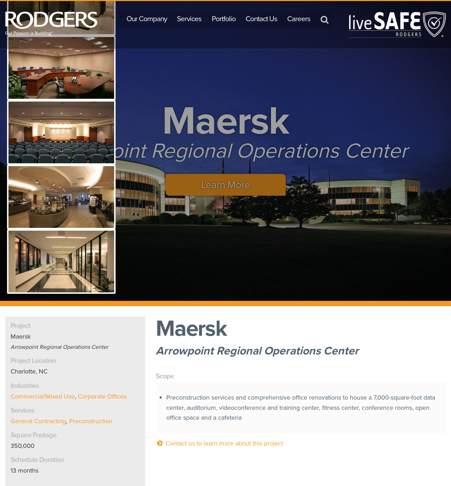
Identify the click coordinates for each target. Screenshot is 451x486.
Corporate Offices (102, 396)
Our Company (146, 18)
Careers (298, 18)
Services (189, 18)
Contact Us (261, 18)
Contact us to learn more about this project (219, 443)
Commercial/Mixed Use (43, 396)
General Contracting (38, 421)
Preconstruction (90, 421)
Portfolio (224, 18)
